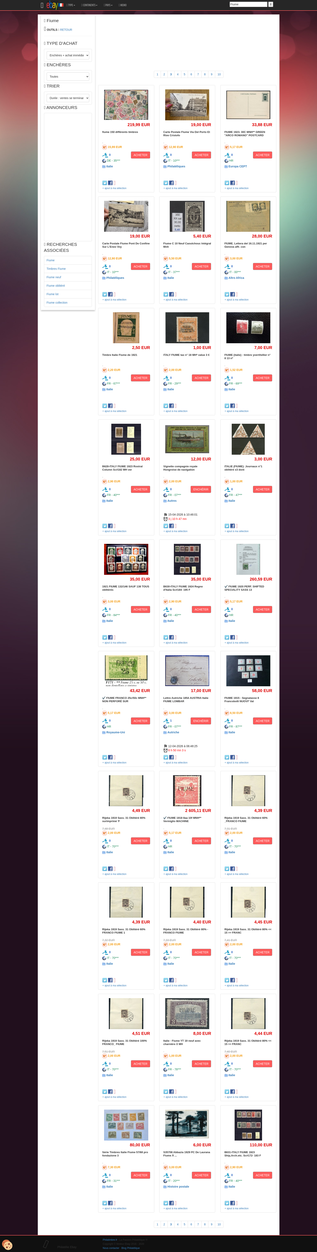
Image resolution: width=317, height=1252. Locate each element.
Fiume (51, 260)
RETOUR (66, 29)
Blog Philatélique (130, 1248)
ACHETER (140, 155)
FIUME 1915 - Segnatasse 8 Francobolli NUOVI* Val (241, 699)
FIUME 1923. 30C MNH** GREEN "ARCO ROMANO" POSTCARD (244, 133)
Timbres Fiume (56, 268)
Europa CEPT (238, 166)
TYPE (70, 5)
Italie (109, 166)
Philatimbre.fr (110, 1239)
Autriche (173, 732)
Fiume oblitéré (56, 285)
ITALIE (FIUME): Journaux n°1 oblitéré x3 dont (243, 468)
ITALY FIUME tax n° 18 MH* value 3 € (186, 354)
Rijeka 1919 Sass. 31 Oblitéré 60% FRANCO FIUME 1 (123, 931)
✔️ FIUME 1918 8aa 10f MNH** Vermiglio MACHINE (182, 819)
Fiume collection (57, 302)
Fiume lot (53, 294)
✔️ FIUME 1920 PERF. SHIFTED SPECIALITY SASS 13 (244, 588)
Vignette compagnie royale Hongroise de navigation (180, 468)
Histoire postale (178, 1186)
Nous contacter (111, 1248)
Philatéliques (176, 166)
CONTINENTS (89, 5)
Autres (172, 500)
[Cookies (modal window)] (7, 1245)
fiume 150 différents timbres (120, 132)
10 (219, 74)
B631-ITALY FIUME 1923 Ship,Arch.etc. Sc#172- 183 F (242, 1154)
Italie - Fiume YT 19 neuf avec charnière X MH (182, 1042)
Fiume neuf (54, 277)
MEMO (123, 5)
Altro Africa (236, 277)
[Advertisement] (68, 177)
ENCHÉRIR (200, 489)
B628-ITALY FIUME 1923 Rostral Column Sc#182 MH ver (122, 468)
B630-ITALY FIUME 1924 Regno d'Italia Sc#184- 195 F (183, 588)
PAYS (108, 5)
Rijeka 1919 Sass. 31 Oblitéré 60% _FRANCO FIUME (246, 819)
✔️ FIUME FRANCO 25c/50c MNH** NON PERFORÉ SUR (124, 699)
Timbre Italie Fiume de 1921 (119, 354)
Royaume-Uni (115, 732)
